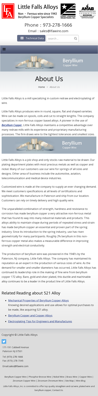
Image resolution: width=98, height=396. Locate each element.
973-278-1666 (57, 25)
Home (41, 87)
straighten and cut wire (67, 386)
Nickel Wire (58, 376)
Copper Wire (85, 376)
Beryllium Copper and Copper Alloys (30, 315)
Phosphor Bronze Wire (40, 376)
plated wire (84, 386)
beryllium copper (43, 390)
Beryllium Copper (12, 125)
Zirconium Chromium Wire (50, 380)
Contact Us (57, 390)
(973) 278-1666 (15, 356)
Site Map (69, 380)
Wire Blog (80, 380)
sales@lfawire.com (54, 31)
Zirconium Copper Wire (24, 380)
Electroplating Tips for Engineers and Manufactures (40, 321)
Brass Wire (71, 376)
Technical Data (31, 38)
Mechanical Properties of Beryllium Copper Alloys (38, 300)
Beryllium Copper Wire (16, 376)
